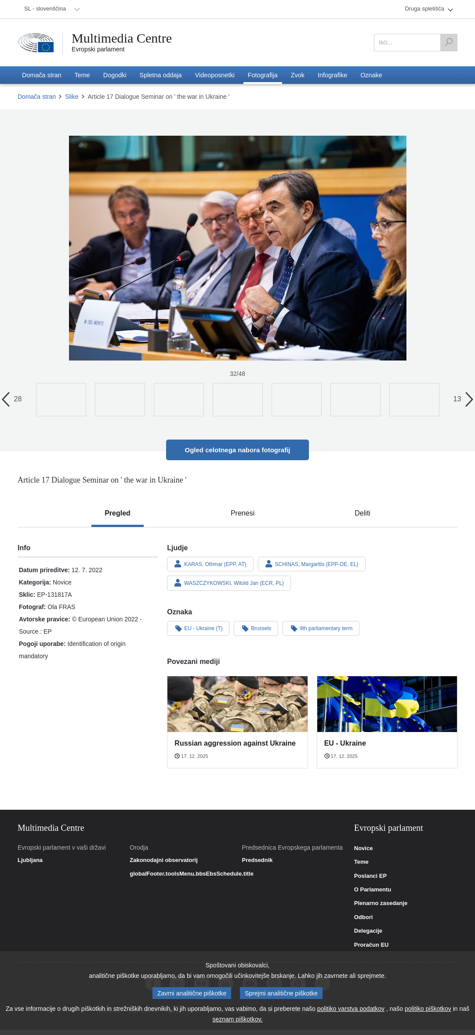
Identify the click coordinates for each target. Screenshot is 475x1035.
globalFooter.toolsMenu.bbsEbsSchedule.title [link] (192, 874)
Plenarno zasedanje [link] (380, 903)
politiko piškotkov (428, 1008)
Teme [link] (361, 862)
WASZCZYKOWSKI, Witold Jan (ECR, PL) (229, 583)
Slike (71, 96)
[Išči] (448, 42)
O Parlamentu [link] (373, 890)
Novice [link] (363, 848)
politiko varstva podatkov (350, 1008)
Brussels (256, 628)
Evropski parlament (98, 49)
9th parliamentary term (321, 628)
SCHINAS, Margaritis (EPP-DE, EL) (312, 564)
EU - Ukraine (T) (198, 628)
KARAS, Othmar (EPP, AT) (210, 564)
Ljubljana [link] (30, 860)
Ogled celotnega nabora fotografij (237, 450)
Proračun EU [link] (371, 945)
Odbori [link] (363, 917)
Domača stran (37, 96)
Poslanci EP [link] (370, 876)
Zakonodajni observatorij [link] (164, 860)
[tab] (117, 513)
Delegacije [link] (368, 931)
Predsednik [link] (257, 860)
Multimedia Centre (122, 38)
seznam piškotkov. (237, 1019)
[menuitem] (50, 9)
